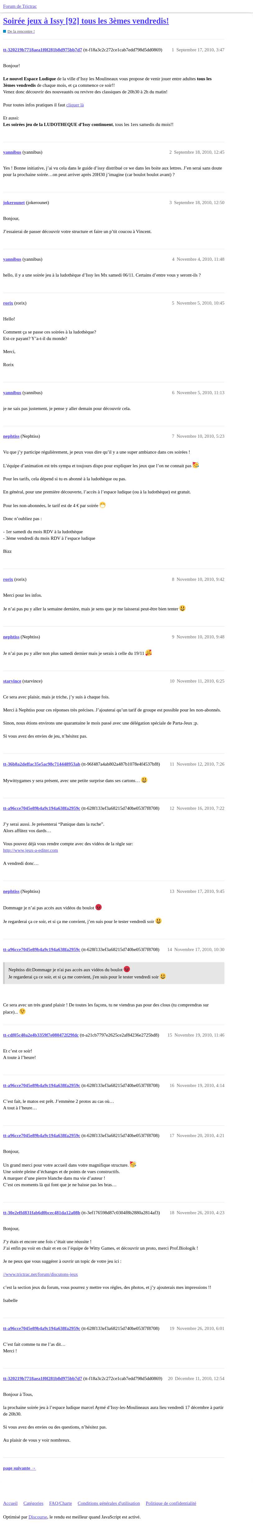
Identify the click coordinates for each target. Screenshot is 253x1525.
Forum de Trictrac (20, 6)
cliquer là (75, 104)
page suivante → (19, 1468)
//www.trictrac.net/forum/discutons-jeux (40, 1274)
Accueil (10, 1503)
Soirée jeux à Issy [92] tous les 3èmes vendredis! (86, 21)
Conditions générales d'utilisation (109, 1503)
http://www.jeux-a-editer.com (30, 850)
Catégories (33, 1503)
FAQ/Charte (60, 1503)
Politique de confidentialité (171, 1503)
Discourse (38, 1516)
